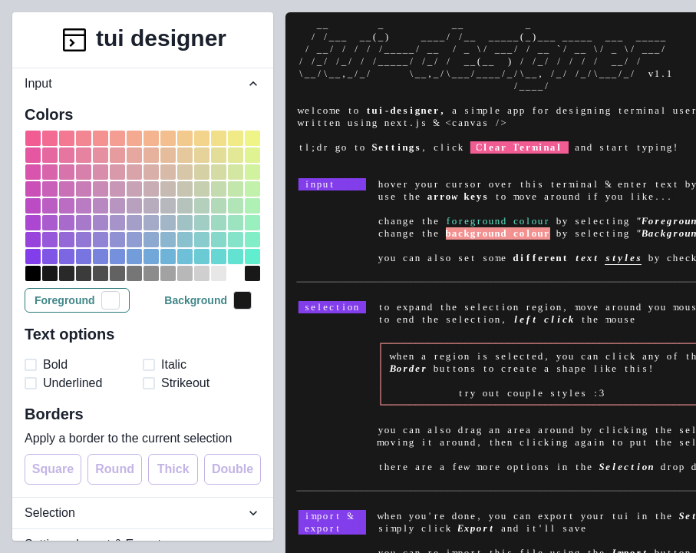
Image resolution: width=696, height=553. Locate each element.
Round (114, 468)
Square (53, 468)
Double (232, 468)
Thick (173, 468)
